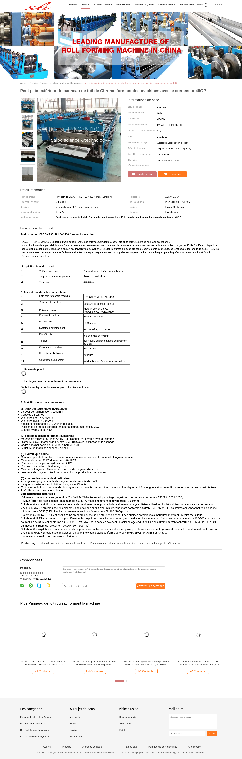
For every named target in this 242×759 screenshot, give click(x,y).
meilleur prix (142, 174)
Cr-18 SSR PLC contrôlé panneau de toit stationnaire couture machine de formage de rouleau (198, 663)
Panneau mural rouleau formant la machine (113, 543)
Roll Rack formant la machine (34, 730)
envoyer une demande (150, 586)
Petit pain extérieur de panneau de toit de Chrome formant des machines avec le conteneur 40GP (131, 83)
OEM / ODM (125, 723)
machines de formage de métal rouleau (160, 543)
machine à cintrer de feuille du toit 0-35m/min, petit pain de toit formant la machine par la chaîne (43, 663)
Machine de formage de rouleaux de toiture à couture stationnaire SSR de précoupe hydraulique (95, 663)
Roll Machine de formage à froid (35, 736)
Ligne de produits (127, 717)
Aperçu (47, 747)
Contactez (172, 174)
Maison (73, 4)
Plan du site (130, 747)
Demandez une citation (191, 4)
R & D (122, 730)
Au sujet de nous (102, 4)
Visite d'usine (123, 4)
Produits (85, 4)
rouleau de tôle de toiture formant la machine (62, 543)
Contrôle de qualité (144, 4)
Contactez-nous (166, 4)
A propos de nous (92, 747)
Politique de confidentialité (162, 747)
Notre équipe (76, 736)
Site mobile (194, 747)
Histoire (73, 723)
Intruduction (75, 717)
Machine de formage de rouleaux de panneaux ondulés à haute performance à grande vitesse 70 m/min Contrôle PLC (146, 663)
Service (73, 730)
